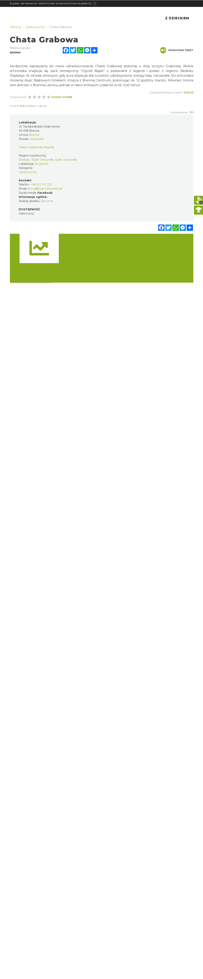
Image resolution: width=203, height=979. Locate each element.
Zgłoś (188, 92)
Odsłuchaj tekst (176, 50)
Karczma (47, 201)
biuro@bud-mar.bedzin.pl (45, 188)
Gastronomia (27, 172)
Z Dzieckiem (177, 18)
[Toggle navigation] (95, 3)
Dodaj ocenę (61, 97)
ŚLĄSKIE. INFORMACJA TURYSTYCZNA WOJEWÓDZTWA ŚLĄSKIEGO (51, 3)
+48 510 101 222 (41, 184)
